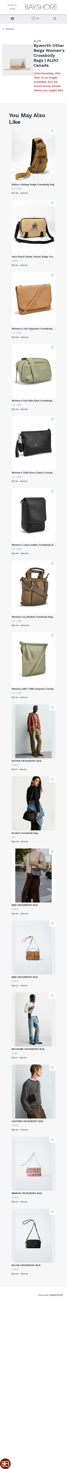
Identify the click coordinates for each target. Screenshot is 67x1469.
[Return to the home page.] (41, 7)
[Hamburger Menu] (12, 18)
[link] (34, 18)
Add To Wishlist (52, 131)
